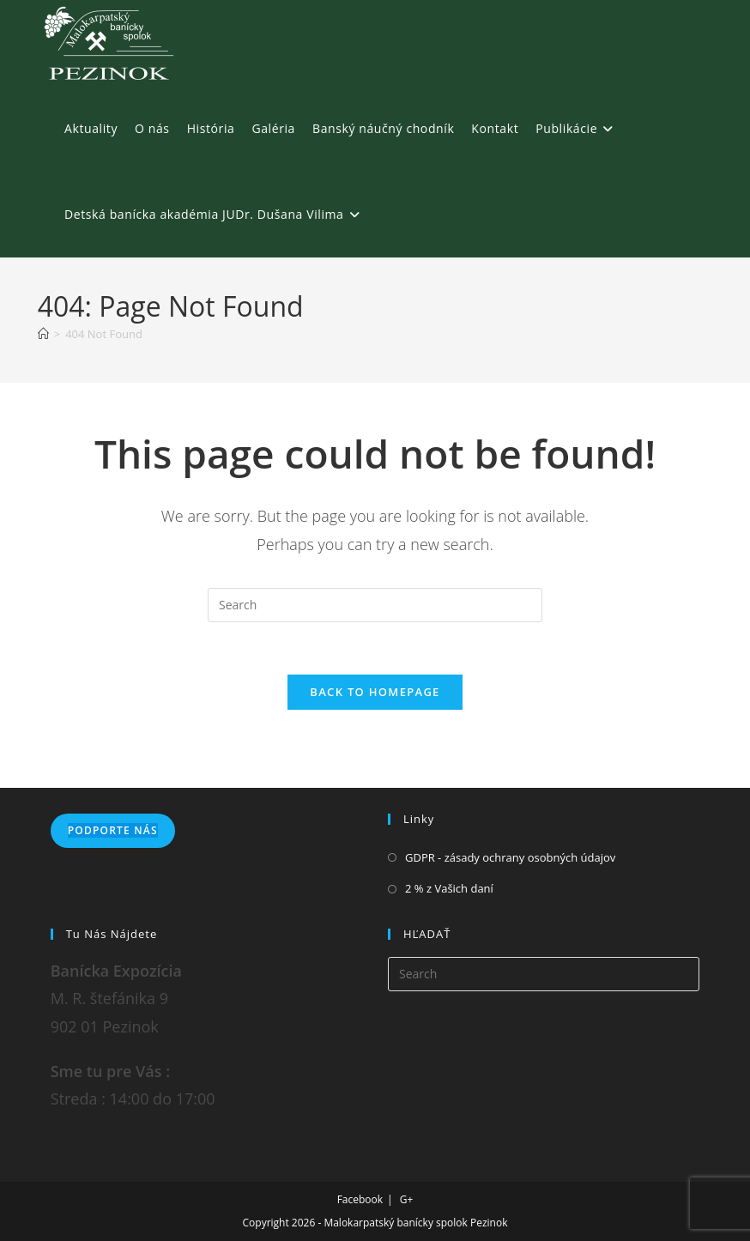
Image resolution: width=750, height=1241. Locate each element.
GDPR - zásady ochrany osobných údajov (510, 857)
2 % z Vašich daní (449, 888)
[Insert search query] (375, 605)
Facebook (360, 1199)
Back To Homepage (374, 691)
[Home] (43, 334)
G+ (407, 1199)
